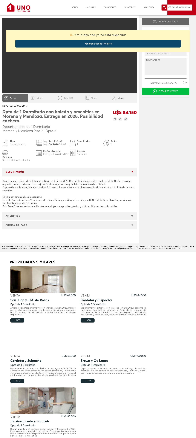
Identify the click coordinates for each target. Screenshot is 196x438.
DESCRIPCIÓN (15, 172)
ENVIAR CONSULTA (168, 22)
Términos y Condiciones (147, 434)
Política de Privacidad (169, 434)
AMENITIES (13, 216)
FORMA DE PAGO (17, 225)
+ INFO (17, 320)
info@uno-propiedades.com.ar (160, 412)
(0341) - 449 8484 (156, 408)
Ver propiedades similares (98, 44)
